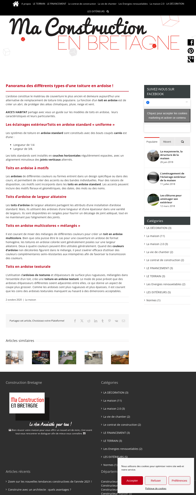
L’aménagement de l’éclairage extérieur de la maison (173, 177)
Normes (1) (153, 300)
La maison (30, 299)
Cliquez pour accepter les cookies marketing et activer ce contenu (167, 115)
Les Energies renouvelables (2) (165, 284)
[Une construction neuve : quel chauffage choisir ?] (93, 352)
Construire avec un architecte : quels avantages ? (39, 489)
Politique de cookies (155, 488)
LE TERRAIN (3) (155, 276)
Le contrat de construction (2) (165, 260)
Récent (167, 141)
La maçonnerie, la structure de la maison (171, 155)
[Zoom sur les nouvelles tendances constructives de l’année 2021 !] (15, 352)
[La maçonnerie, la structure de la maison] (153, 152)
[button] (108, 11)
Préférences (179, 480)
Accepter (132, 480)
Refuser (156, 480)
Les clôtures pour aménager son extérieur (171, 199)
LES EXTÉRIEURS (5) (158, 292)
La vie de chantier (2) (159, 252)
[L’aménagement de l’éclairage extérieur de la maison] (153, 174)
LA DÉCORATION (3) (158, 228)
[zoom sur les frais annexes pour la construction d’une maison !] (120, 352)
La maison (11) (155, 236)
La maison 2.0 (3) (157, 244)
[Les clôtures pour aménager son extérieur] (153, 196)
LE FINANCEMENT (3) (159, 268)
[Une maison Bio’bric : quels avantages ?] (67, 352)
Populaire (151, 141)
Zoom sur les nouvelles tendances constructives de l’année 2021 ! (50, 481)
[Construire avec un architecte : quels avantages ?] (41, 352)
